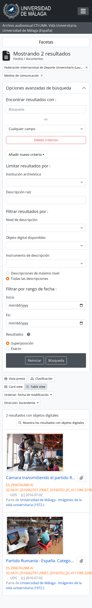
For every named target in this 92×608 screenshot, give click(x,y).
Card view (13, 387)
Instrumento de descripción (27, 255)
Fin (8, 315)
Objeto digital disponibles (26, 237)
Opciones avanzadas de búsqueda (38, 88)
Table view (35, 387)
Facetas (46, 42)
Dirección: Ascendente (20, 403)
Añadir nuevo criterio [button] (25, 154)
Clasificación (41, 379)
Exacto (16, 348)
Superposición (22, 343)
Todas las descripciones (29, 278)
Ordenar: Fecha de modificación (26, 395)
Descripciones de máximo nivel (35, 273)
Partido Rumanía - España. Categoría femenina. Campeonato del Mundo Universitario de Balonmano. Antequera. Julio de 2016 (40, 560)
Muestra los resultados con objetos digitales (51, 423)
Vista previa (14, 379)
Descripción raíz (18, 192)
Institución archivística (23, 174)
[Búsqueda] (46, 109)
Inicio (10, 297)
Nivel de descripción (21, 220)
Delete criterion (46, 140)
